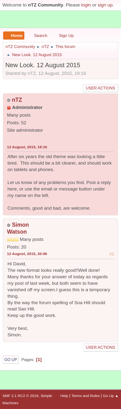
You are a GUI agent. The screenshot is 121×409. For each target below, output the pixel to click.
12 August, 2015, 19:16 (27, 147)
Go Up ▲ (111, 396)
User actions (100, 88)
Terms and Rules (86, 396)
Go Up (10, 359)
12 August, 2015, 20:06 (27, 254)
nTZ (17, 100)
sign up (105, 4)
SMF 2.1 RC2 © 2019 (20, 396)
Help (64, 396)
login (86, 4)
